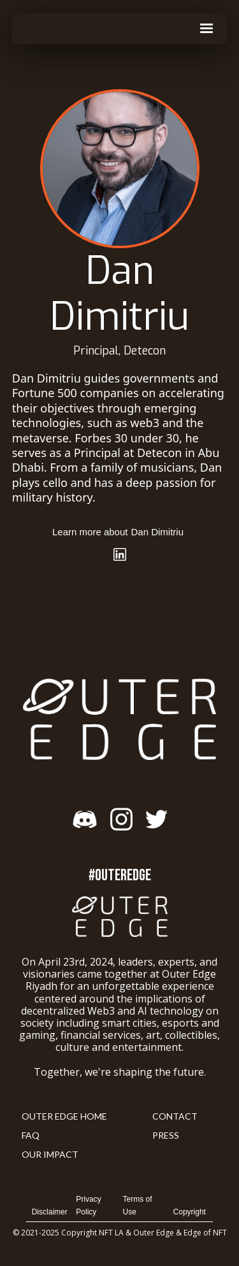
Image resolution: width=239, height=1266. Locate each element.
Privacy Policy (88, 1205)
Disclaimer (50, 1211)
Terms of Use (137, 1205)
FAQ (31, 1135)
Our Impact (50, 1154)
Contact (175, 1116)
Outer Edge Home (64, 1116)
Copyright (189, 1211)
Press (165, 1135)
